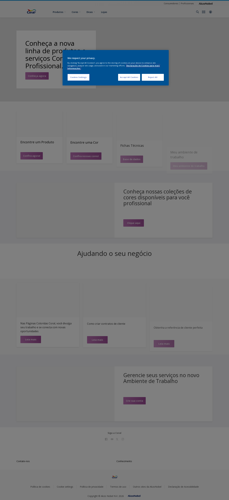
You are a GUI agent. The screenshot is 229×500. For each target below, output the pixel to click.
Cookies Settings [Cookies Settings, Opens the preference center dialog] (78, 77)
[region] (116, 67)
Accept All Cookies (129, 77)
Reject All (152, 77)
